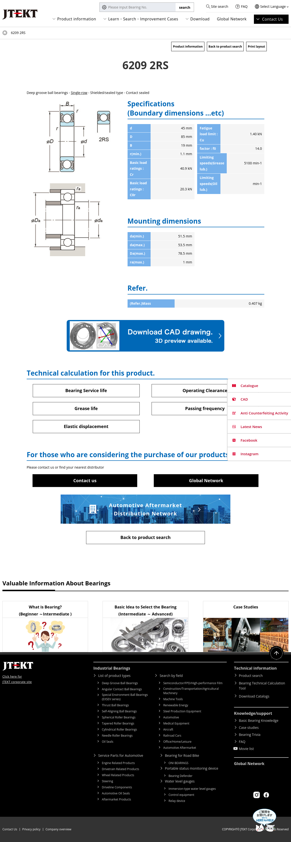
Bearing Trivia (249, 734)
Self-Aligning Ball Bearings (119, 711)
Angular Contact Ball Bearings (122, 689)
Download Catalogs (254, 696)
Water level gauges (179, 781)
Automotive (171, 717)
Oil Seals (107, 742)
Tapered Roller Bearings (118, 723)
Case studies (249, 727)
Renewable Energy (175, 705)
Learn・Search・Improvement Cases (143, 19)
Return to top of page (276, 653)
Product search (251, 675)
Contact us (85, 480)
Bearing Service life (86, 390)
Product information (76, 19)
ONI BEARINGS (178, 763)
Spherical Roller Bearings (119, 717)
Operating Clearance (205, 390)
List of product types (114, 675)
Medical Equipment (176, 723)
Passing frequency (205, 408)
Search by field (171, 675)
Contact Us (272, 19)
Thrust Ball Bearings (115, 705)
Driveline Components (117, 787)
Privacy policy (31, 829)
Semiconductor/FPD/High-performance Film (192, 683)
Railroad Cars (172, 735)
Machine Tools (173, 699)
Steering (107, 781)
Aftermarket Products (116, 799)
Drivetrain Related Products (120, 769)
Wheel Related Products (118, 775)
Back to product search (225, 46)
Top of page (4, 32)
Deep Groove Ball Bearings (120, 683)
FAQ (244, 6)
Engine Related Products (118, 763)
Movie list (246, 748)
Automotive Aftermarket (179, 748)
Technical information (255, 668)
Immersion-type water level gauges (192, 789)
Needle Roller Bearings (117, 735)
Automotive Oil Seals (116, 793)
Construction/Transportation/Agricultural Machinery (191, 691)
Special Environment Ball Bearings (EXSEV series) (125, 697)
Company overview (58, 829)
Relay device (177, 801)
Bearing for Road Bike (182, 755)
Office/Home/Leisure (177, 742)
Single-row (79, 92)
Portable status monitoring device (191, 768)
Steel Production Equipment (182, 711)
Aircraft (168, 729)
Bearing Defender (181, 776)
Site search (219, 6)
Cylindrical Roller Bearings (119, 729)
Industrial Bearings (111, 668)
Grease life (86, 408)
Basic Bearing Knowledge (258, 720)
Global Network (232, 19)
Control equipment (181, 795)
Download (200, 19)
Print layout (256, 46)
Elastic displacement (86, 426)
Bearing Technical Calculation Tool (262, 685)
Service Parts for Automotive (120, 755)
